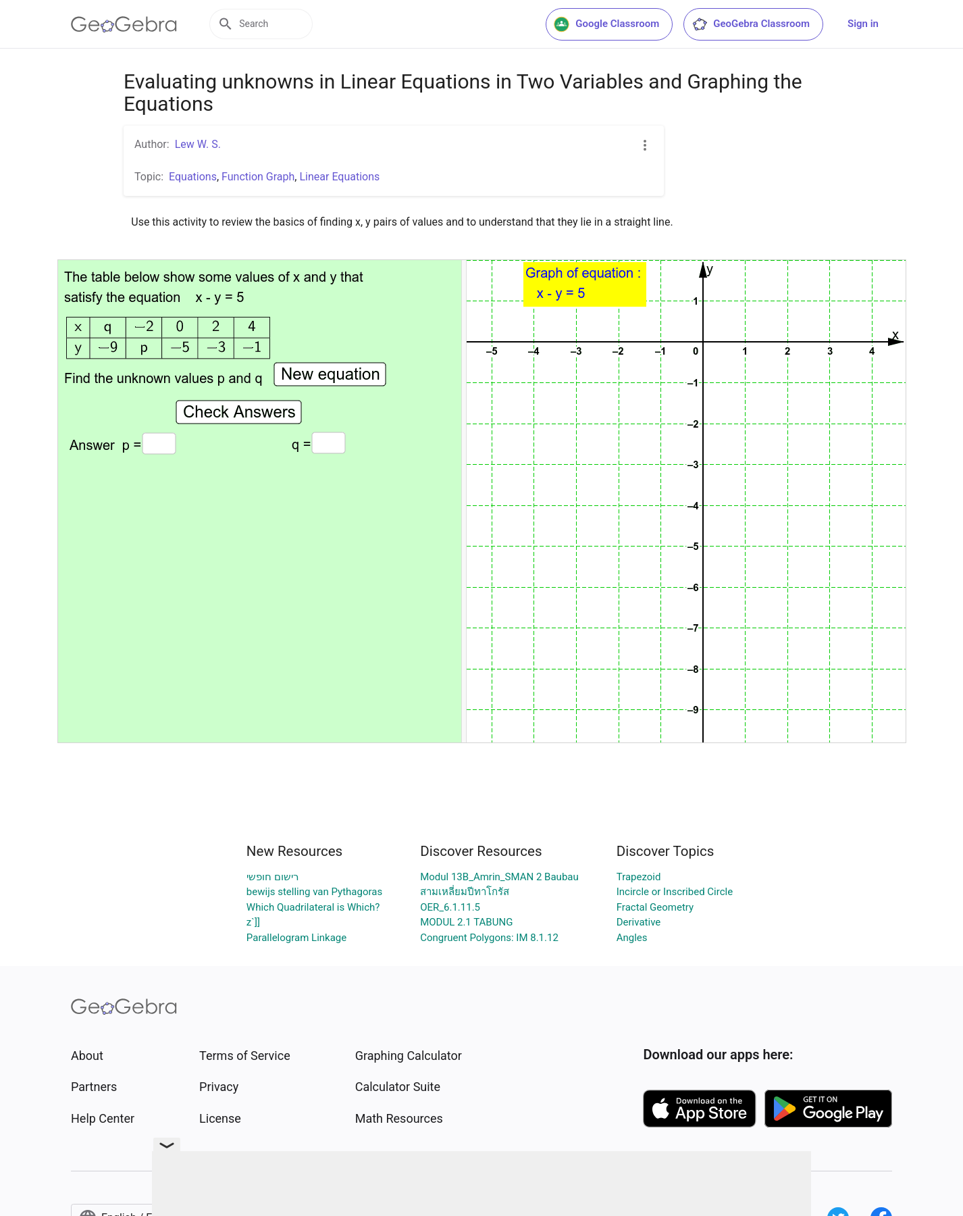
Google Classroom (606, 24)
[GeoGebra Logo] (124, 24)
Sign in (863, 24)
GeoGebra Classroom (751, 24)
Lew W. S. (198, 144)
